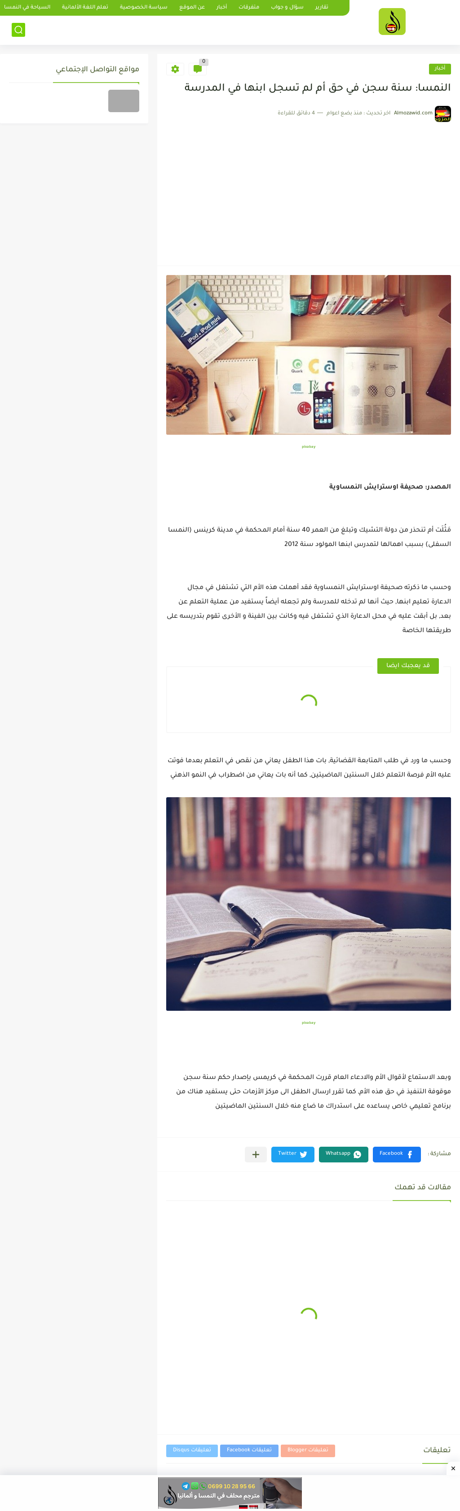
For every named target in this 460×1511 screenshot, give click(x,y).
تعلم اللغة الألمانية (85, 8)
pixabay (308, 447)
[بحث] (18, 30)
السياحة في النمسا (27, 8)
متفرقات (249, 8)
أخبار (222, 8)
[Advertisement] (308, 189)
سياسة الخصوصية (144, 8)
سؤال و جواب (287, 8)
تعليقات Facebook (249, 1451)
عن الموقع (192, 8)
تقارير (321, 8)
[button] (397, 1154)
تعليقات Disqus (192, 1451)
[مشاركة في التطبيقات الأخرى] (256, 1154)
